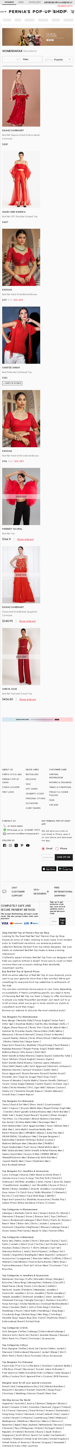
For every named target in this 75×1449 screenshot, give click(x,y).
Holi (13, 1386)
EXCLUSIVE (31, 779)
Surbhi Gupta (43, 1083)
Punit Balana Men (11, 1125)
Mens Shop (59, 1261)
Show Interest (25, 539)
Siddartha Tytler (61, 1055)
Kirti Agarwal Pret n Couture (36, 1376)
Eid (41, 1386)
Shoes (5, 1307)
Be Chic (6, 1195)
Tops (53, 1216)
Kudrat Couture (45, 1139)
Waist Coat (27, 1244)
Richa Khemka (18, 1087)
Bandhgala (31, 1254)
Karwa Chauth (36, 1393)
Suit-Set (55, 1247)
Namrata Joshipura (59, 1066)
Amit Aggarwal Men (34, 1125)
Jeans (27, 1251)
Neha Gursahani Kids (30, 1372)
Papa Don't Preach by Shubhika (19, 1045)
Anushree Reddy (24, 1023)
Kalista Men (8, 1139)
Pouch (19, 1310)
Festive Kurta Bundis (40, 1261)
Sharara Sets (42, 1216)
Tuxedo (6, 1254)
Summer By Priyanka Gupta (17, 1031)
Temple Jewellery (11, 1296)
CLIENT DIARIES (33, 808)
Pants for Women (60, 1220)
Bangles (58, 1279)
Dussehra (20, 1389)
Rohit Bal (40, 1052)
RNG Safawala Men (12, 1150)
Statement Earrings (12, 1300)
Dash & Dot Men (19, 1104)
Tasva (5, 1104)
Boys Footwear (33, 1355)
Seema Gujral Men (12, 1154)
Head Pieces (8, 1286)
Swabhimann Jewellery (17, 1185)
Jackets (43, 1223)
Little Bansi (34, 1365)
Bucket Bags (29, 1314)
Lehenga (32, 1331)
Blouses (45, 1227)
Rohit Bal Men (61, 1111)
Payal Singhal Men (12, 1147)
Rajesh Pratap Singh (35, 1048)
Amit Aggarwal (38, 1066)
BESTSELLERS (32, 774)
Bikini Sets (23, 1223)
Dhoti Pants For (10, 1338)
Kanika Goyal (57, 1073)
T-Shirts (35, 1247)
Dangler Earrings (34, 1300)
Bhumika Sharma (11, 1069)
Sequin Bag (25, 1317)
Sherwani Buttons (11, 1251)
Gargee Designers (48, 1136)
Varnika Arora (9, 1178)
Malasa (30, 1083)
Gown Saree (9, 1230)
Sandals (15, 1307)
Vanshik (8, 1111)
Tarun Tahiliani (10, 1059)
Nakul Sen (18, 1041)
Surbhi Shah (50, 1069)
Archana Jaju (60, 1083)
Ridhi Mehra (55, 1031)
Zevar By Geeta (62, 1181)
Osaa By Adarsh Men (54, 1027)
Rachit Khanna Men (12, 1132)
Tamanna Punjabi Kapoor (29, 1091)
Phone (63, 848)
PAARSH (49, 1143)
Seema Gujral (43, 1055)
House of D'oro (58, 1185)
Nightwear (33, 1227)
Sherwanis (8, 1216)
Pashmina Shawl (56, 1317)
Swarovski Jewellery (13, 1293)
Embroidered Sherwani (27, 1352)
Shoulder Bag (9, 1317)
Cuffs (29, 1279)
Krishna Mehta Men (26, 1122)
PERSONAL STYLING (35, 798)
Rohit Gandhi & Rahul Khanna (18, 1055)
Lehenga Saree (59, 1227)
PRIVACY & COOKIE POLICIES (58, 793)
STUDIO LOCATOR (11, 787)
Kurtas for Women (58, 1213)
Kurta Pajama (39, 1251)
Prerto (41, 1202)
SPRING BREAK (49, 1154)
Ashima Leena (41, 1062)
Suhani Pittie (9, 1202)
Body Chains (24, 1286)
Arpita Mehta (30, 1080)
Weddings (20, 1393)
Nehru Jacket (22, 1240)
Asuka (19, 1115)
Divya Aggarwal (11, 1073)
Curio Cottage (10, 1174)
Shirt (62, 1352)
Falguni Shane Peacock (14, 1027)
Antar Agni (8, 1023)
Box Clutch (39, 1317)
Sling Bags (57, 1310)
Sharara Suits (9, 1335)
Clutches (55, 1307)
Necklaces (7, 1279)
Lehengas (7, 1213)
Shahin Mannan (53, 1091)
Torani (5, 1083)
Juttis (32, 1307)
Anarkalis (20, 1213)
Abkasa (40, 1132)
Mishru (7, 1041)
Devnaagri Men (47, 1122)
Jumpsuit (61, 1254)
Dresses (20, 1216)
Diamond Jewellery (33, 1296)
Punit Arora (30, 1147)
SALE (28, 784)
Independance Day (27, 1386)
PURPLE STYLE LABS (12, 774)
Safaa (5, 1087)
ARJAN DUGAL (9, 1136)
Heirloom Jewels (11, 1289)
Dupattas (20, 1227)
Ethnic (67, 1258)
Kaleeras (47, 1282)
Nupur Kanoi (32, 1041)
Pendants (27, 1289)
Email (47, 848)
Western (6, 1261)
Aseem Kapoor (26, 1094)
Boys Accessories (53, 1355)
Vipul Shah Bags (35, 1195)
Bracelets (39, 1279)
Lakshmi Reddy (62, 1365)
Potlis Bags (43, 1307)
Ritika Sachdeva (27, 1202)
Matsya (62, 1080)
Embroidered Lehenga (51, 1331)
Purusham (24, 1118)
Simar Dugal (17, 1083)
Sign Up (62, 921)
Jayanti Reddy (10, 1038)
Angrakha (17, 1254)
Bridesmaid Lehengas (23, 1220)
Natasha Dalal (25, 1020)
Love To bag (26, 1178)
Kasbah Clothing (26, 1139)
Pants (5, 1244)
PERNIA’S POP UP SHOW (10, 780)
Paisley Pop (58, 1199)
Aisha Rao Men (55, 1132)
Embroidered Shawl (13, 1321)
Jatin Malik (21, 1129)
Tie (64, 1265)
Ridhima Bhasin (10, 1052)
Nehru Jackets (57, 1348)
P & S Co (21, 1365)
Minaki (5, 1188)
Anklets (51, 1286)
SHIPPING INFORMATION (56, 776)
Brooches (7, 1269)
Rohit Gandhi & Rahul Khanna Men (43, 1150)
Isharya (24, 1174)
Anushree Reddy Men (40, 1129)
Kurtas (55, 1240)
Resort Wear (9, 1223)
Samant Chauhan (32, 1069)
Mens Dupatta (46, 1254)
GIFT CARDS (32, 789)
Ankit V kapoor (10, 1108)
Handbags (7, 1310)
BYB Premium (61, 1376)
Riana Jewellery (20, 1188)
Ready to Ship (39, 1230)
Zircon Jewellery (36, 1293)
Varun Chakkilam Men (37, 1161)
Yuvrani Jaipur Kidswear (49, 1369)
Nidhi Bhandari (43, 1192)
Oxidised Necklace (51, 1303)
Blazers (45, 1247)
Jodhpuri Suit (56, 1251)
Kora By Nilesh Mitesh (13, 1164)
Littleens (48, 1372)
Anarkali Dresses (48, 1335)
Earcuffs (58, 1282)
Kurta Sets (31, 1213)
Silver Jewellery (54, 1296)
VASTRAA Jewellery (25, 1181)
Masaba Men (36, 1143)
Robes (16, 1247)
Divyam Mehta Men (31, 1108)
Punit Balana (61, 1045)
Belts (23, 1307)
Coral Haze (19, 1195)
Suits (63, 1240)
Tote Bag (55, 1314)
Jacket (45, 1352)
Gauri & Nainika (53, 1034)
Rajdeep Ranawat (12, 1048)
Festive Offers (56, 1230)
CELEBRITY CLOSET (35, 793)
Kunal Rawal (30, 1115)
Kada (64, 1303)
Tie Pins (39, 1244)
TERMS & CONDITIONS (60, 787)
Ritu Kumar (27, 1052)
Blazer (54, 1352)
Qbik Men (7, 1129)
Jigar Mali (39, 1087)
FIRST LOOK (8, 792)
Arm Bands (39, 1286)
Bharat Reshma (40, 1118)
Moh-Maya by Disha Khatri (45, 1174)
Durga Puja (54, 1389)
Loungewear (24, 1258)
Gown (29, 1216)
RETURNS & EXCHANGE (60, 782)
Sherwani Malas (41, 1258)
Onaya (39, 1034)
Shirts (34, 1240)
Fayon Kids (8, 1365)
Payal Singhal (27, 1059)
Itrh (30, 1087)
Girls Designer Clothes (14, 1331)
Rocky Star (35, 1027)
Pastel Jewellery (55, 1293)
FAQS (52, 800)
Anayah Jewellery (40, 1188)
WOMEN (9, 2)
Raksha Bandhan (54, 1386)
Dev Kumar (8, 1122)
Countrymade (52, 1104)
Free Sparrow (9, 1372)
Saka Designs (62, 1372)
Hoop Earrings (10, 1303)
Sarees (43, 1213)
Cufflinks (57, 1258)
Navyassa (28, 1369)
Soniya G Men (31, 1154)
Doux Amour (9, 1192)
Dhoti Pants (43, 1220)
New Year (51, 1393)
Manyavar (7, 1034)
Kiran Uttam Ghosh (40, 1038)
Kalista (24, 1038)
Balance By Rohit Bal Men (42, 1157)
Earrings (19, 1279)
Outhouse (7, 1181)
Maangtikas (34, 1282)
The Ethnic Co (9, 1118)
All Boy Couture (10, 1376)
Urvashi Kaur (9, 1094)
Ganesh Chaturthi (36, 1389)
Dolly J (63, 1023)
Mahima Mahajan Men (14, 1143)
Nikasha (55, 1062)
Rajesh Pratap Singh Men (57, 1108)
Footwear (55, 1265)
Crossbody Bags (11, 1314)
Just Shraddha (40, 1185)
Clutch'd (56, 1178)
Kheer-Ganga (58, 1115)
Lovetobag (58, 1188)
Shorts (25, 1247)
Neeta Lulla (22, 1066)
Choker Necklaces (29, 1303)
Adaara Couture (55, 1087)
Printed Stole (33, 1321)
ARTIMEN (29, 1132)
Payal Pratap (45, 1045)
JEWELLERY (34, 2)
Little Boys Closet (11, 1369)
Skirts (34, 1223)
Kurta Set (24, 1335)
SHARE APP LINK (63, 857)
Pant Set (28, 1265)
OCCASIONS (32, 803)
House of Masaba (11, 1080)
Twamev (44, 1115)
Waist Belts (30, 1310)
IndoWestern (20, 1261)
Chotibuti (47, 1365)
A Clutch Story (25, 1192)
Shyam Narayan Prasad (35, 1073)
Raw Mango (8, 1020)
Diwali (5, 1386)
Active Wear (41, 1265)
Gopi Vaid (49, 1076)
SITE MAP (53, 805)
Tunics (5, 1220)
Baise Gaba (40, 1031)
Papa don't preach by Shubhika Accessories (26, 1199)
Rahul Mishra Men (47, 1147)
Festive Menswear (12, 1265)
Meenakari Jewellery (45, 1289)
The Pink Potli (42, 1178)
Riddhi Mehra (55, 1048)
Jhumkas (50, 1300)
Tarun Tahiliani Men (57, 1125)
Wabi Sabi (8, 1115)
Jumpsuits (55, 1223)
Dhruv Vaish (36, 1104)
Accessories (8, 1258)
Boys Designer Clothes (14, 1348)
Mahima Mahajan (62, 1038)
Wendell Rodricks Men (14, 1157)
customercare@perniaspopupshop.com (24, 833)
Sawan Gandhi (48, 1080)
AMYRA (50, 1195)
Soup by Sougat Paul (30, 1076)
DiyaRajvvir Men (28, 1136)
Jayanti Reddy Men (12, 1161)
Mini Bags (43, 1314)
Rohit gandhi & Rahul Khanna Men (33, 1111)
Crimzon (50, 1202)
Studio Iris (7, 1091)
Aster (40, 1181)
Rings (49, 1279)
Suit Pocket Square (56, 1244)
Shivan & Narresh (24, 1034)
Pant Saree (24, 1230)
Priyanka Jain (9, 1076)
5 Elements (59, 1192)
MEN (21, 2)
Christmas (7, 1393)
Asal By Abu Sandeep (46, 1023)
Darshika (55, 1118)
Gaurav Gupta (45, 1059)
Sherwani (45, 1240)
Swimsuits (7, 1227)
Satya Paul (57, 1020)
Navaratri (7, 1389)
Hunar (48, 1181)
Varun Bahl (8, 1066)
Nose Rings (20, 1282)
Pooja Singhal (42, 1020)
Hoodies (6, 1247)
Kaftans (62, 1216)
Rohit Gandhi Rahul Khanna (17, 1062)
